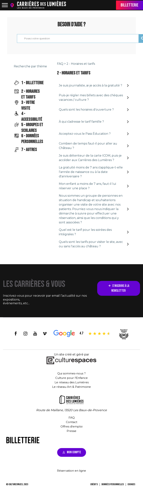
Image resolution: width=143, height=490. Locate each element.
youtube (35, 334)
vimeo (45, 334)
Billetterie (129, 5)
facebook (16, 334)
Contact (71, 422)
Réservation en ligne (71, 471)
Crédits (94, 484)
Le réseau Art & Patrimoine (71, 387)
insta (25, 334)
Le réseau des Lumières (71, 382)
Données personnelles (112, 484)
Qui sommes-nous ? (71, 373)
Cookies (131, 484)
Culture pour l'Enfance (71, 378)
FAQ (60, 63)
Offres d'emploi (71, 426)
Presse (72, 431)
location (13, 5)
